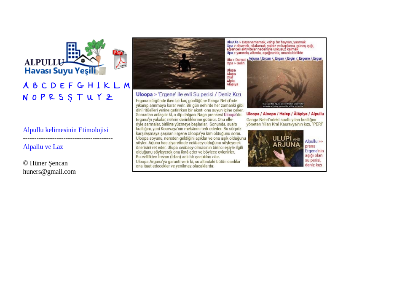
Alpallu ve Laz (43, 146)
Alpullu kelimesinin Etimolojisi (66, 129)
